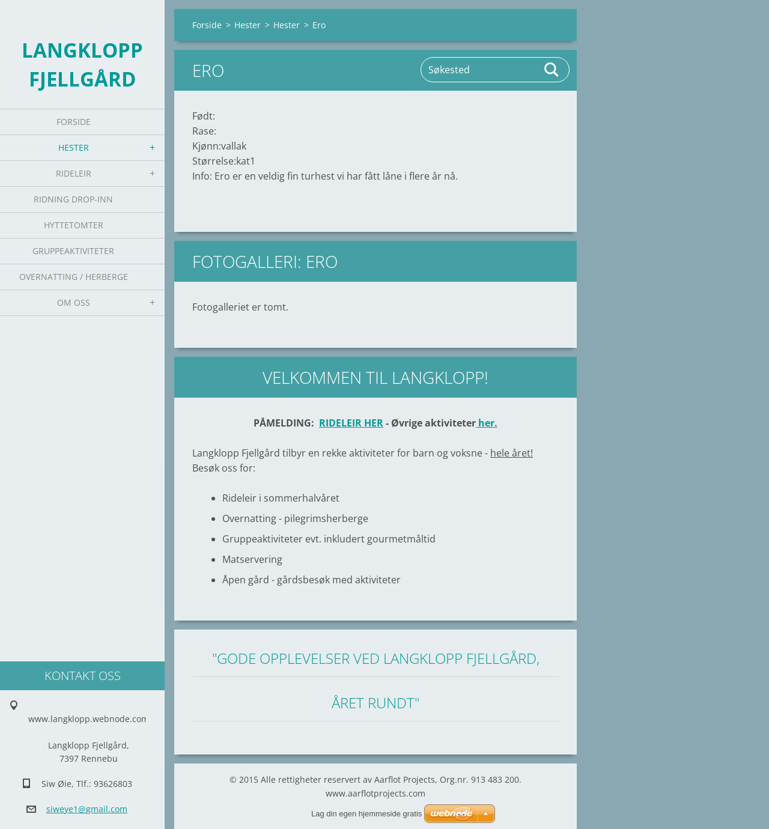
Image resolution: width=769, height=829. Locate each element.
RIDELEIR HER (351, 423)
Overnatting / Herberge (73, 276)
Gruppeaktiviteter (73, 251)
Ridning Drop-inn (73, 199)
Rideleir (73, 173)
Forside (73, 121)
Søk (552, 70)
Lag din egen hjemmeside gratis (366, 813)
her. (486, 423)
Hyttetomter (73, 225)
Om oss (73, 302)
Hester (73, 147)
